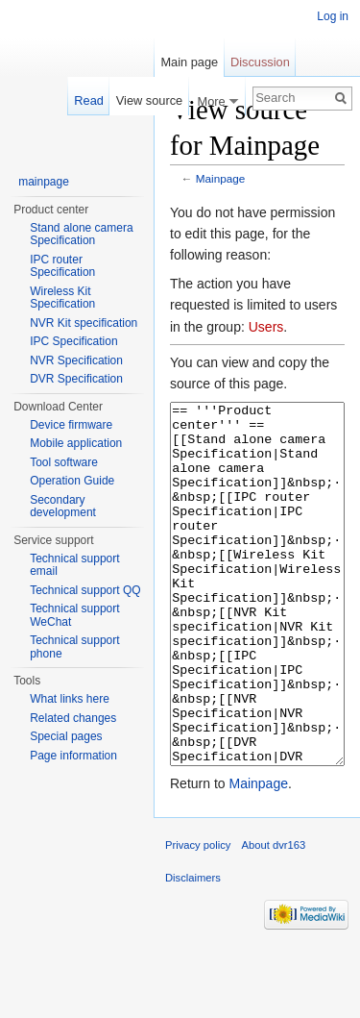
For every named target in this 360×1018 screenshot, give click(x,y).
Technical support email (74, 565)
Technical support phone (74, 646)
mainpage (43, 181)
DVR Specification (76, 378)
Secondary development (63, 506)
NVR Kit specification (83, 323)
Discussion (260, 62)
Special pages (66, 736)
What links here (69, 699)
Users (266, 327)
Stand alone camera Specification (81, 234)
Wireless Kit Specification (62, 298)
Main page (189, 62)
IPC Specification (73, 341)
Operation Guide (72, 480)
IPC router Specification (62, 266)
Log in (332, 16)
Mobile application (76, 443)
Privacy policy (197, 917)
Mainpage (221, 178)
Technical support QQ (85, 590)
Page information (73, 755)
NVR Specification (76, 360)
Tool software (64, 462)
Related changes (73, 718)
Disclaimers (193, 950)
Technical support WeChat (74, 615)
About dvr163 (274, 917)
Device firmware (71, 425)
